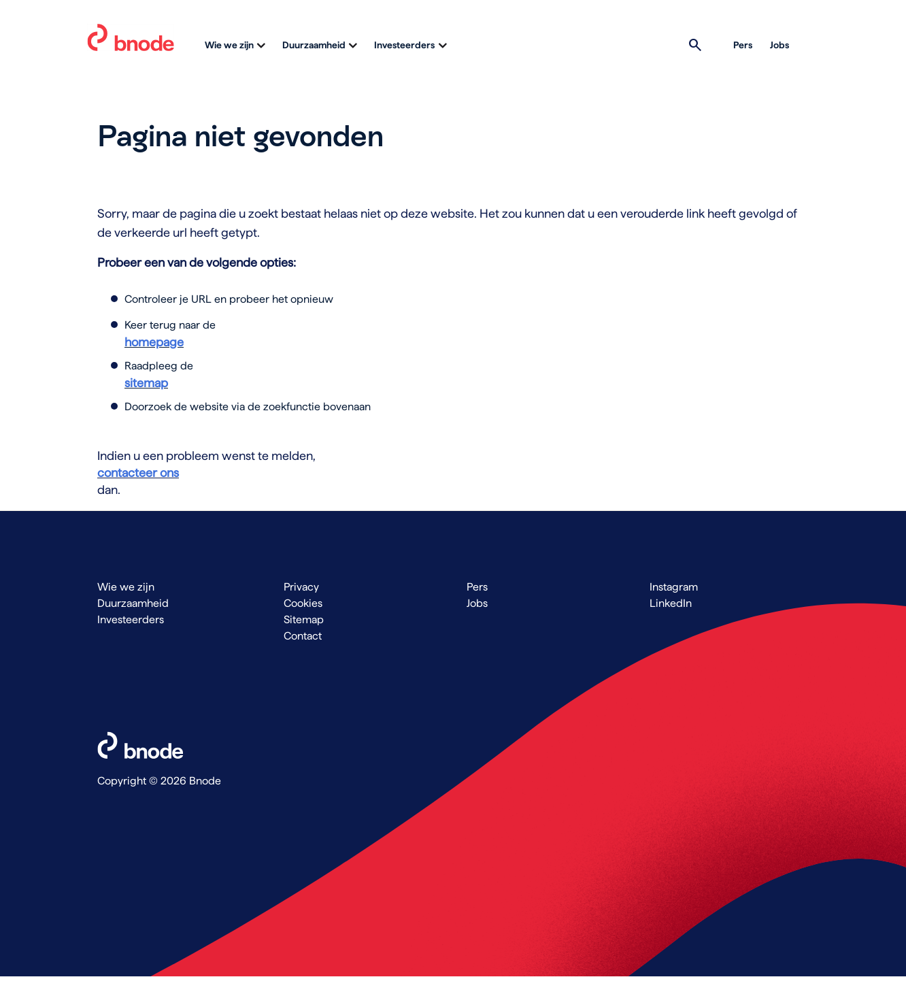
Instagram (674, 586)
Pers (742, 44)
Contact (303, 635)
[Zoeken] (693, 45)
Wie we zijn (229, 44)
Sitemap (304, 619)
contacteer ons (138, 472)
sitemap (146, 383)
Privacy (301, 586)
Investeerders (404, 44)
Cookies (303, 603)
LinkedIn (671, 603)
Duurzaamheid (314, 44)
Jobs (779, 44)
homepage (154, 342)
